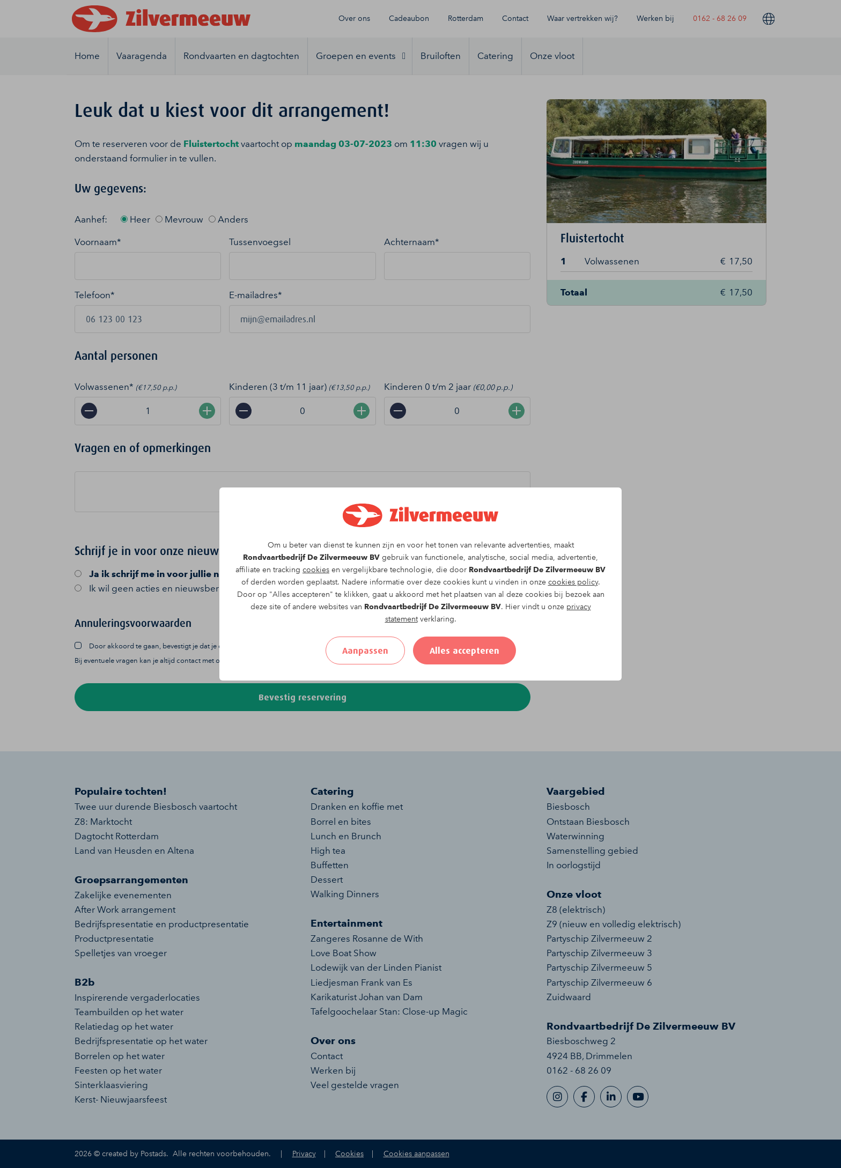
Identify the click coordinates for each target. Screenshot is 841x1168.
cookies (316, 569)
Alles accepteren (464, 650)
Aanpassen (365, 650)
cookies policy (573, 582)
